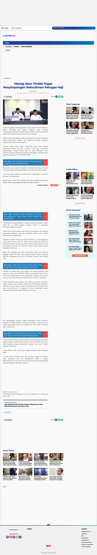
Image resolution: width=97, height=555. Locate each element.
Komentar (8, 96)
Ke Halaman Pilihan (80, 203)
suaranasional (12, 392)
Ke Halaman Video (80, 138)
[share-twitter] (59, 96)
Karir (82, 536)
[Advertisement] (48, 12)
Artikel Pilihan (72, 169)
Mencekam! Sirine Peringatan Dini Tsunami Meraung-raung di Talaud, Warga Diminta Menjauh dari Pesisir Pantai (23, 216)
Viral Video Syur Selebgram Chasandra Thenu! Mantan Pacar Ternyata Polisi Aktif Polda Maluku (86, 132)
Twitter (18, 538)
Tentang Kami (85, 540)
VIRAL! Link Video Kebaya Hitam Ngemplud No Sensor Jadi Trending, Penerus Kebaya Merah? (72, 182)
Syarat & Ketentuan (86, 542)
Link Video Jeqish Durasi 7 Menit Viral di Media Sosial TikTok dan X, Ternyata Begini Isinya (75, 248)
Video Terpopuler (73, 104)
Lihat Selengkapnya (80, 255)
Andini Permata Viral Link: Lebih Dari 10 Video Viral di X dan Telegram (87, 117)
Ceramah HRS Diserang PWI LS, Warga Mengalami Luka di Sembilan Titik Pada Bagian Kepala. (72, 197)
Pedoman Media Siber (87, 544)
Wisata (17, 46)
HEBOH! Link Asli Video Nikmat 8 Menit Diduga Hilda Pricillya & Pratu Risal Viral (72, 117)
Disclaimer (84, 533)
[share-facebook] (56, 96)
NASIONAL (7, 412)
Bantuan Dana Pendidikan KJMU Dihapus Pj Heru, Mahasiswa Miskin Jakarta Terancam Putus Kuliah (74, 232)
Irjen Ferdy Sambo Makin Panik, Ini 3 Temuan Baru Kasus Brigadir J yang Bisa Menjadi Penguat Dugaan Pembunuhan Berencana (75, 240)
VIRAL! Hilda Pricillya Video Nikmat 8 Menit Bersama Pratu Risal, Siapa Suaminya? (86, 182)
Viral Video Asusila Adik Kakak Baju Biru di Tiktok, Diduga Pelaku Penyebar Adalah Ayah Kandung (75, 216)
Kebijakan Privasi (86, 531)
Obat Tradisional (27, 46)
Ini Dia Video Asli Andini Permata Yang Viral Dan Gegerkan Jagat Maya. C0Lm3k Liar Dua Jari (72, 132)
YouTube (21, 538)
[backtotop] (48, 525)
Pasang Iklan (84, 538)
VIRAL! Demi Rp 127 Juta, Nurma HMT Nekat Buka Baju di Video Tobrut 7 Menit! (75, 224)
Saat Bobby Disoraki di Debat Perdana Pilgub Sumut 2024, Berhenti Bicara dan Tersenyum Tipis (23, 405)
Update (54, 185)
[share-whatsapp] (62, 96)
